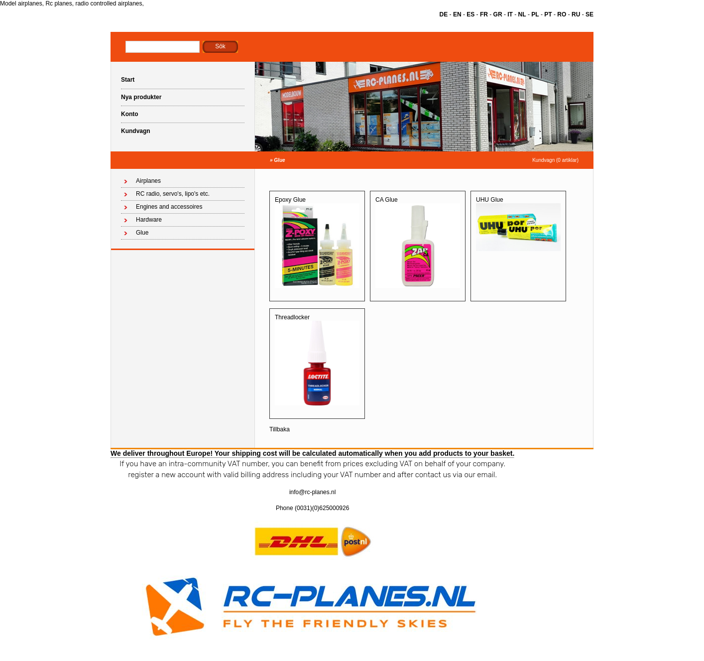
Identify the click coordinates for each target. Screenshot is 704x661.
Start (127, 79)
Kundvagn (135, 131)
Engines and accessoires (169, 206)
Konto (129, 114)
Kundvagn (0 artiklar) (555, 160)
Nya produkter (141, 97)
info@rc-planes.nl (312, 492)
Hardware (149, 219)
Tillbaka (279, 429)
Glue (279, 160)
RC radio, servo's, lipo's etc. (173, 193)
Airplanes (148, 180)
